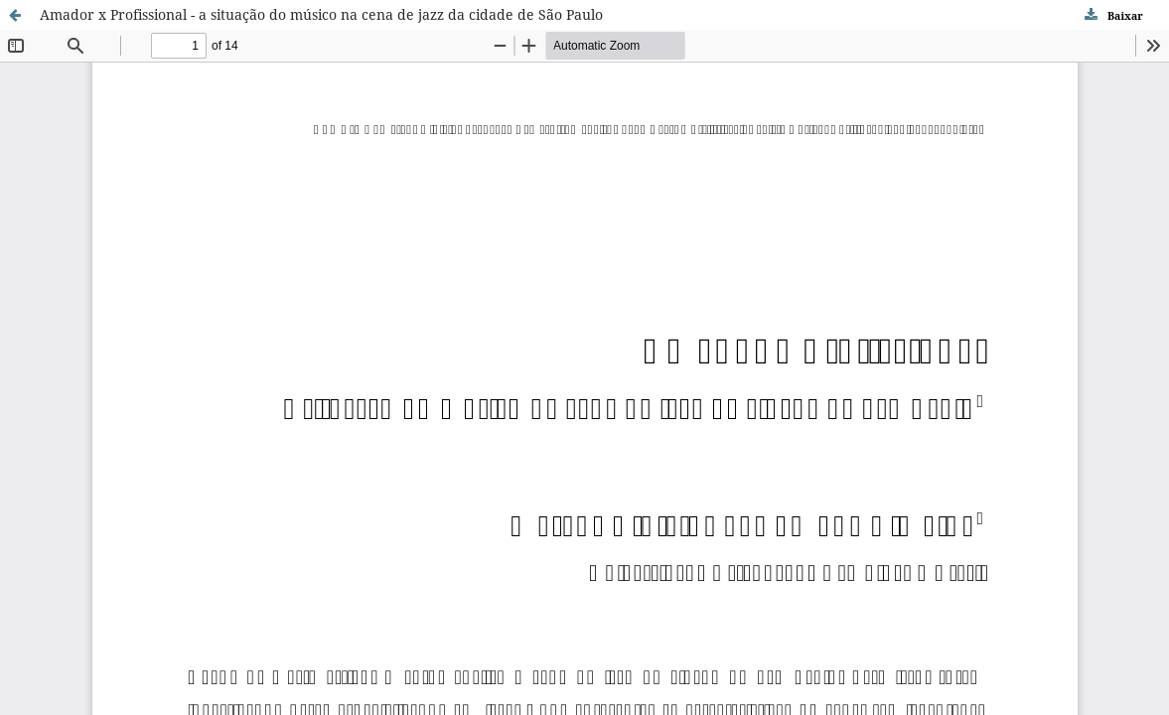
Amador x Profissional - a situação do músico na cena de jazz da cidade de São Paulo (321, 14)
